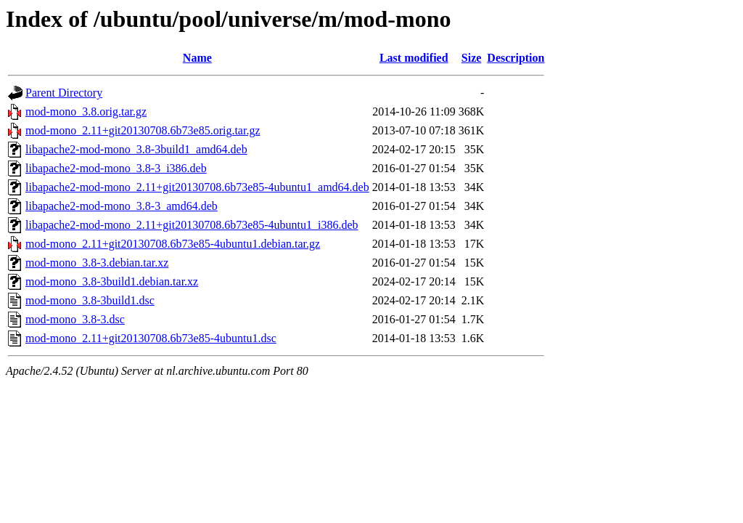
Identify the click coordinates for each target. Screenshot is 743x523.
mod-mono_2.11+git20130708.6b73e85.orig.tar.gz (142, 130)
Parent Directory (63, 92)
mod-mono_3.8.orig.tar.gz (86, 111)
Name (197, 58)
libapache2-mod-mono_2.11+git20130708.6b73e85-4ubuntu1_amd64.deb (197, 187)
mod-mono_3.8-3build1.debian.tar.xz (111, 281)
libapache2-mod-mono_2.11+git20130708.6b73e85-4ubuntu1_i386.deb (191, 225)
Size (471, 58)
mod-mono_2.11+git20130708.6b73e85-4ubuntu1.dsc (150, 338)
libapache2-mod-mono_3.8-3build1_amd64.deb (136, 149)
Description (515, 58)
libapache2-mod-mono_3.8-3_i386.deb (116, 168)
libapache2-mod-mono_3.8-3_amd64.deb (121, 206)
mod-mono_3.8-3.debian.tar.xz (96, 262)
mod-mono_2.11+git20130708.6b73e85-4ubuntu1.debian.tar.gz (172, 244)
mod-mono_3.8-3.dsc (75, 319)
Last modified (413, 58)
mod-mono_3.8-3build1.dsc (90, 300)
